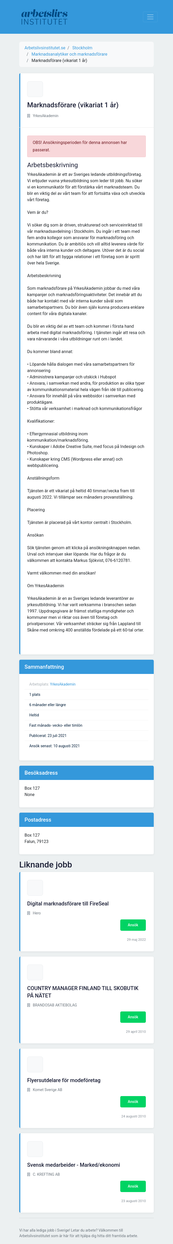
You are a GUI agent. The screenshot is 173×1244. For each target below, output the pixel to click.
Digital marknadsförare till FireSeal (68, 903)
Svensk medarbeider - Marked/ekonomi (73, 1165)
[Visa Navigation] (150, 17)
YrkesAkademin (63, 684)
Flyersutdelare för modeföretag (63, 1080)
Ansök (133, 925)
